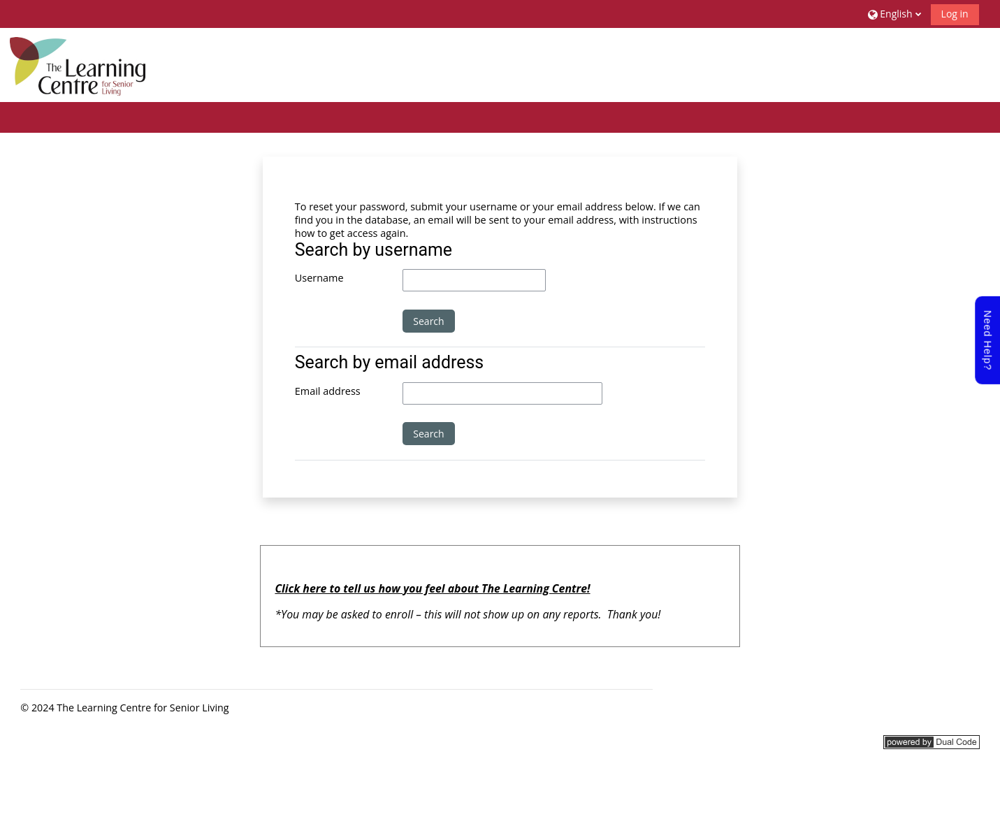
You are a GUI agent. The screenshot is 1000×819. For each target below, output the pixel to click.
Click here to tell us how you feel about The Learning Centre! (432, 588)
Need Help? (987, 340)
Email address (328, 391)
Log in (955, 13)
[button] (892, 13)
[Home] (77, 64)
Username (319, 277)
